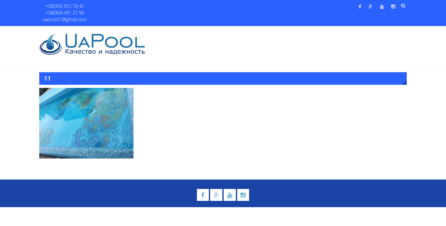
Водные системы (298, 32)
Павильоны (341, 32)
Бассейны (206, 32)
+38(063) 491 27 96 (103, 6)
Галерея (265, 32)
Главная (162, 32)
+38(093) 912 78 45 (61, 6)
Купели (236, 32)
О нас (184, 32)
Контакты (376, 32)
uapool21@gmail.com (147, 6)
